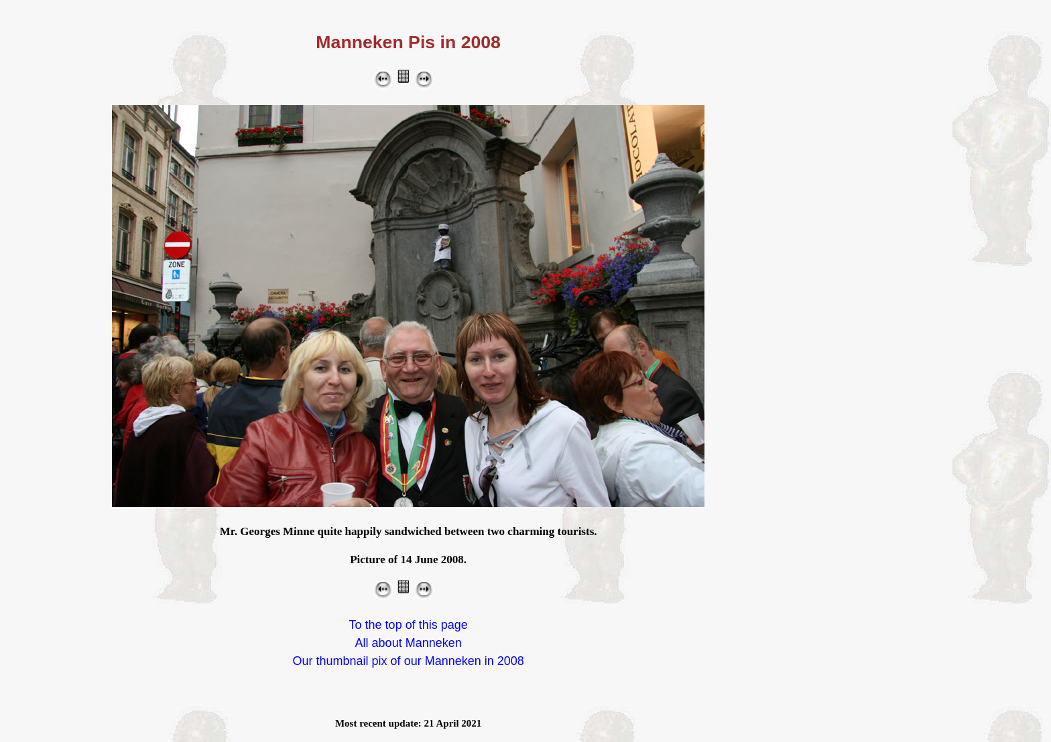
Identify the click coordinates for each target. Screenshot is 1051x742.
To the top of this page (408, 625)
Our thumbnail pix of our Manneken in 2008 (408, 661)
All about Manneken (408, 643)
